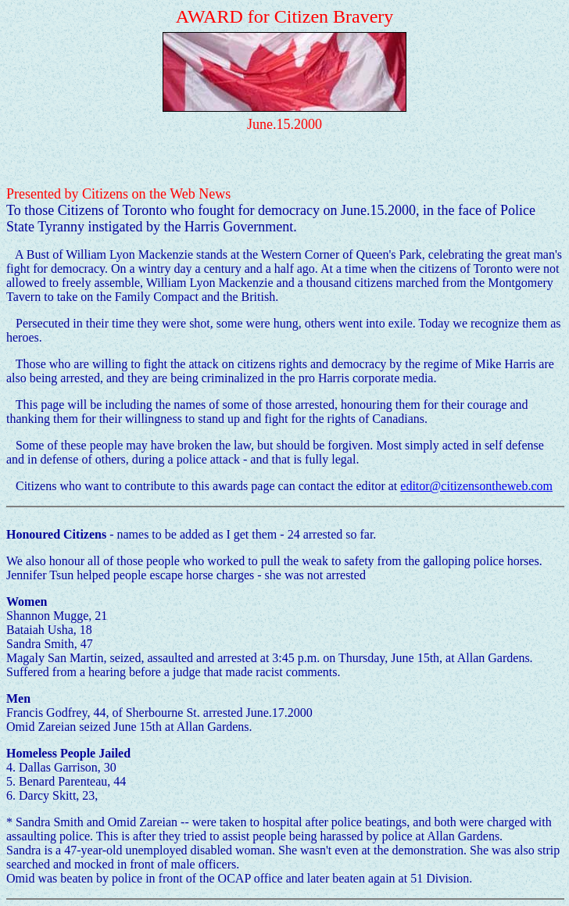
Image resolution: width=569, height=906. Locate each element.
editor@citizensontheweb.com (476, 485)
